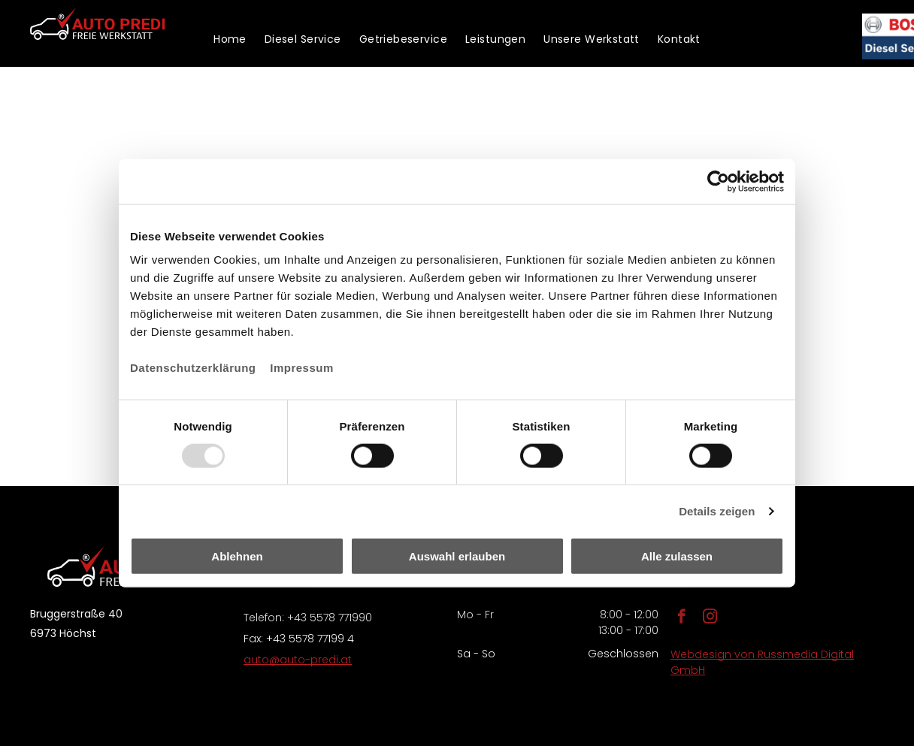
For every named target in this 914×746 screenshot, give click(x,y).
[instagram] (710, 618)
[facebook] (681, 618)
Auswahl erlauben (457, 556)
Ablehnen (236, 556)
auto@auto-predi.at (298, 659)
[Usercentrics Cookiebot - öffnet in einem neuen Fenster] (718, 181)
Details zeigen (717, 510)
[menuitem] (230, 39)
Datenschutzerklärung (193, 367)
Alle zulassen (677, 556)
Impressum (302, 367)
